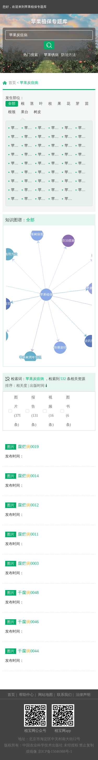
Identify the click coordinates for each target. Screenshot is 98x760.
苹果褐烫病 (82, 137)
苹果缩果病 (55, 190)
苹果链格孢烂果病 (28, 154)
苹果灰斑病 (69, 146)
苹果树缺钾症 (69, 172)
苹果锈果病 (15, 199)
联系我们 (64, 695)
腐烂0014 (22, 476)
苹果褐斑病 (69, 137)
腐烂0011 (21, 534)
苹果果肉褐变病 (42, 137)
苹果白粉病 (15, 128)
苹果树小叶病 (69, 181)
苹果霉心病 (69, 154)
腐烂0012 (22, 505)
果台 (24, 112)
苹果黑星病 (42, 146)
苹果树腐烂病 (82, 163)
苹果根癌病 (15, 137)
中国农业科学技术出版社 (42, 745)
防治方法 (68, 55)
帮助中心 (26, 695)
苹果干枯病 (82, 128)
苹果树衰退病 (42, 181)
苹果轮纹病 (55, 154)
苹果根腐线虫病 (28, 137)
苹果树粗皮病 (69, 163)
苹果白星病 (28, 128)
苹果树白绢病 (28, 163)
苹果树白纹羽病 (42, 163)
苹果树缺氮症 (55, 172)
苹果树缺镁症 (15, 181)
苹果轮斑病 (42, 154)
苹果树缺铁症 (28, 181)
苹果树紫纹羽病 (28, 190)
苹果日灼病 (15, 163)
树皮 (37, 112)
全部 (11, 104)
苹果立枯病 (15, 154)
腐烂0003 (22, 563)
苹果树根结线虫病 (15, 172)
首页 (12, 83)
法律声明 (83, 695)
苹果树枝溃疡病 (15, 190)
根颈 (11, 112)
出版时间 (38, 386)
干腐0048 (22, 593)
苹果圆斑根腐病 (69, 199)
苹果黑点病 (15, 146)
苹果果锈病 (55, 137)
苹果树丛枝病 (55, 163)
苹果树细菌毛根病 (55, 181)
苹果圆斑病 (55, 199)
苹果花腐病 (55, 146)
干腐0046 (22, 622)
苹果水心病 (42, 190)
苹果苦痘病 (82, 146)
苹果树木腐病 (42, 172)
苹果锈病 (51, 55)
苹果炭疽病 (69, 190)
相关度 (21, 386)
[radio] (49, 411)
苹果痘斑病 (55, 128)
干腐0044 (22, 651)
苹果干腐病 (69, 128)
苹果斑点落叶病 (42, 128)
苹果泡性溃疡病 (82, 154)
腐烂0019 (22, 447)
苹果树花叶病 (28, 172)
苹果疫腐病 (28, 199)
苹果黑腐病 (28, 146)
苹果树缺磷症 (82, 172)
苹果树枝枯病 (82, 181)
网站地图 (45, 695)
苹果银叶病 (42, 199)
